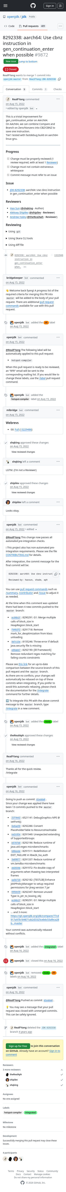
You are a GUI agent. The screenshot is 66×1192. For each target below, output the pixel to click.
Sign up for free (18, 1046)
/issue (42, 593)
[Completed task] (8, 159)
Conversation (16, 89)
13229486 (26, 429)
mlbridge (12, 410)
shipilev (14, 483)
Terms (11, 1171)
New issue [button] (11, 61)
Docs (18, 1174)
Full (17, 429)
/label (42, 378)
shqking (15, 442)
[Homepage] (33, 6)
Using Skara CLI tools (20, 238)
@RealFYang (13, 350)
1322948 (58, 255)
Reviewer (52, 162)
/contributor (26, 593)
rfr (46, 322)
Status (40, 1171)
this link (22, 664)
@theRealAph (35, 217)
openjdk (13, 16)
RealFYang (9, 75)
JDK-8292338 (17, 190)
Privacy (20, 1171)
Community (52, 1171)
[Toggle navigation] (5, 5)
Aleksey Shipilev (19, 212)
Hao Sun (15, 208)
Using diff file (16, 244)
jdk (24, 16)
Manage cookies (42, 1174)
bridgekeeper (15, 277)
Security (31, 1171)
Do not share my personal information (33, 1177)
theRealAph (17, 735)
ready (48, 721)
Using (14, 231)
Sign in (50, 5)
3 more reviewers (33, 1069)
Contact (27, 1174)
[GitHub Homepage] (22, 1183)
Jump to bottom (28, 61)
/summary (12, 593)
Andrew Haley (18, 217)
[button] (59, 79)
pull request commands (34, 589)
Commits (40, 89)
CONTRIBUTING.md (17, 555)
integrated (50, 946)
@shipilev (35, 212)
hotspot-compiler (20, 399)
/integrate (43, 690)
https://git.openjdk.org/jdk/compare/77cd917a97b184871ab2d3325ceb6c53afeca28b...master (35, 919)
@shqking (27, 208)
